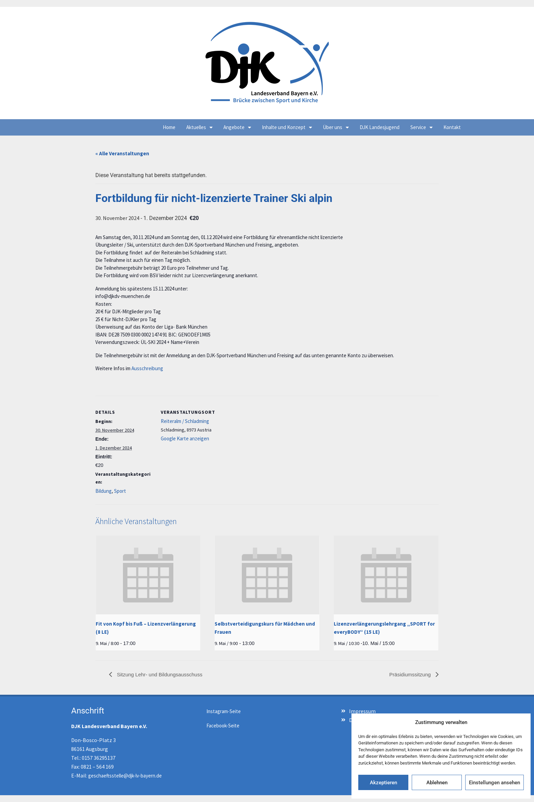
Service (421, 127)
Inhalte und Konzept (287, 127)
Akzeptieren (383, 783)
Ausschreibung (147, 368)
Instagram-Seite (223, 711)
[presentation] (148, 575)
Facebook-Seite (222, 725)
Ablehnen (436, 783)
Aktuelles (199, 127)
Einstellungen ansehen (494, 783)
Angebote (237, 127)
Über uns (336, 127)
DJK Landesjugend (379, 127)
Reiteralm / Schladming (185, 421)
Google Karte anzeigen (185, 438)
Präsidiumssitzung (410, 674)
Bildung (103, 491)
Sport (120, 491)
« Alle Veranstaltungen (122, 153)
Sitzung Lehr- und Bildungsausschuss (158, 674)
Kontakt (452, 127)
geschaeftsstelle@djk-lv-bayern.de (125, 775)
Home (169, 127)
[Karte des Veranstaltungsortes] (262, 443)
